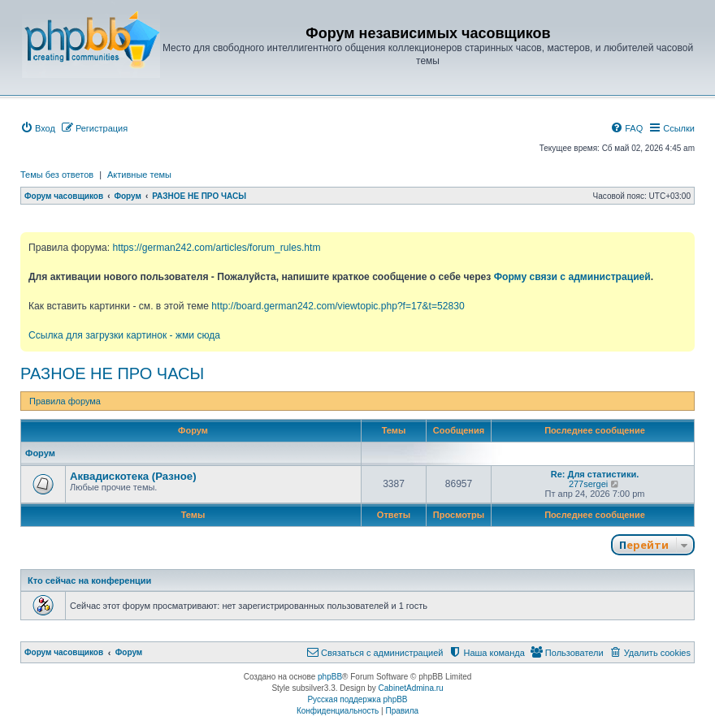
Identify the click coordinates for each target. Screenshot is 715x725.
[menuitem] (37, 128)
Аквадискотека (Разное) (133, 476)
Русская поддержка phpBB (357, 699)
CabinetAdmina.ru (411, 688)
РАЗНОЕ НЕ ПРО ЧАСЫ (112, 373)
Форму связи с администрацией (572, 277)
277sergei (588, 484)
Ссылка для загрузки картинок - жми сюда (124, 335)
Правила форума (65, 401)
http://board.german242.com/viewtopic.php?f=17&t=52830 (337, 306)
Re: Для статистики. (595, 474)
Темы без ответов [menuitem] (56, 174)
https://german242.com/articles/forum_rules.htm (216, 247)
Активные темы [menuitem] (139, 174)
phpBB (330, 676)
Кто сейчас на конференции (89, 580)
